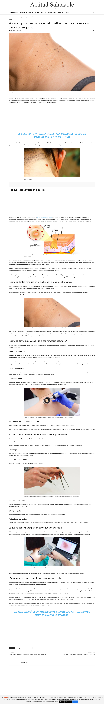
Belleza (43, 12)
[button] (93, 12)
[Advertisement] (52, 116)
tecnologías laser (37, 648)
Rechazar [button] (68, 701)
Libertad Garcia (12, 30)
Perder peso (52, 12)
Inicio (10, 17)
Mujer (37, 12)
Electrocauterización (26, 648)
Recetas (60, 12)
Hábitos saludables (26, 12)
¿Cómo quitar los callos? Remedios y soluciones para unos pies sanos (27, 654)
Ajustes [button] (62, 701)
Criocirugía (18, 648)
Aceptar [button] (75, 701)
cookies (5, 697)
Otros (67, 12)
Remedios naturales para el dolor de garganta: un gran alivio (79, 654)
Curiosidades (14, 12)
